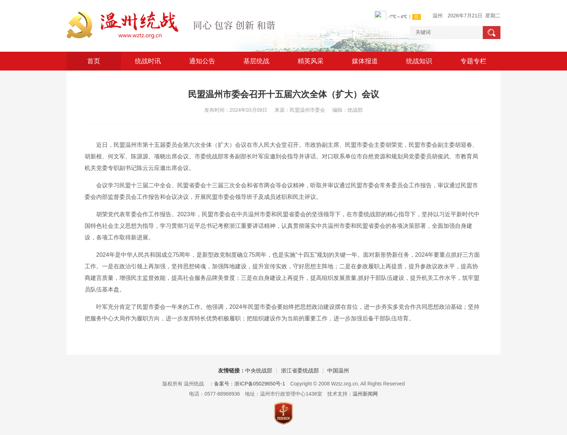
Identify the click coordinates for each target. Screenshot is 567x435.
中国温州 (338, 370)
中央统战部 (258, 370)
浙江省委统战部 (300, 370)
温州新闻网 (365, 394)
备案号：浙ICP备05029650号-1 (249, 384)
